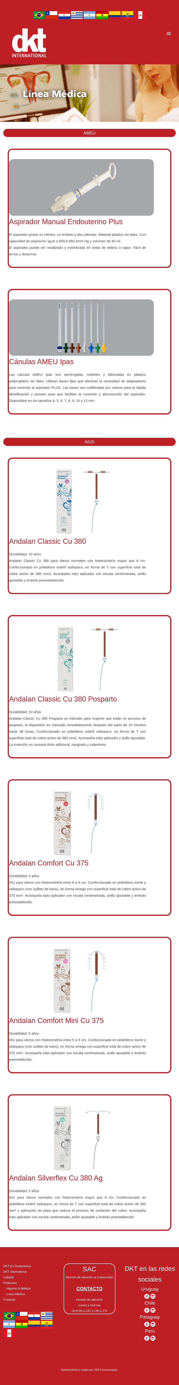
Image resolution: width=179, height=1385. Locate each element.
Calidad (8, 1277)
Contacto (9, 1299)
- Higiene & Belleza (18, 1288)
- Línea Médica (15, 1294)
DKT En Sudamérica (17, 1266)
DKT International (15, 1271)
